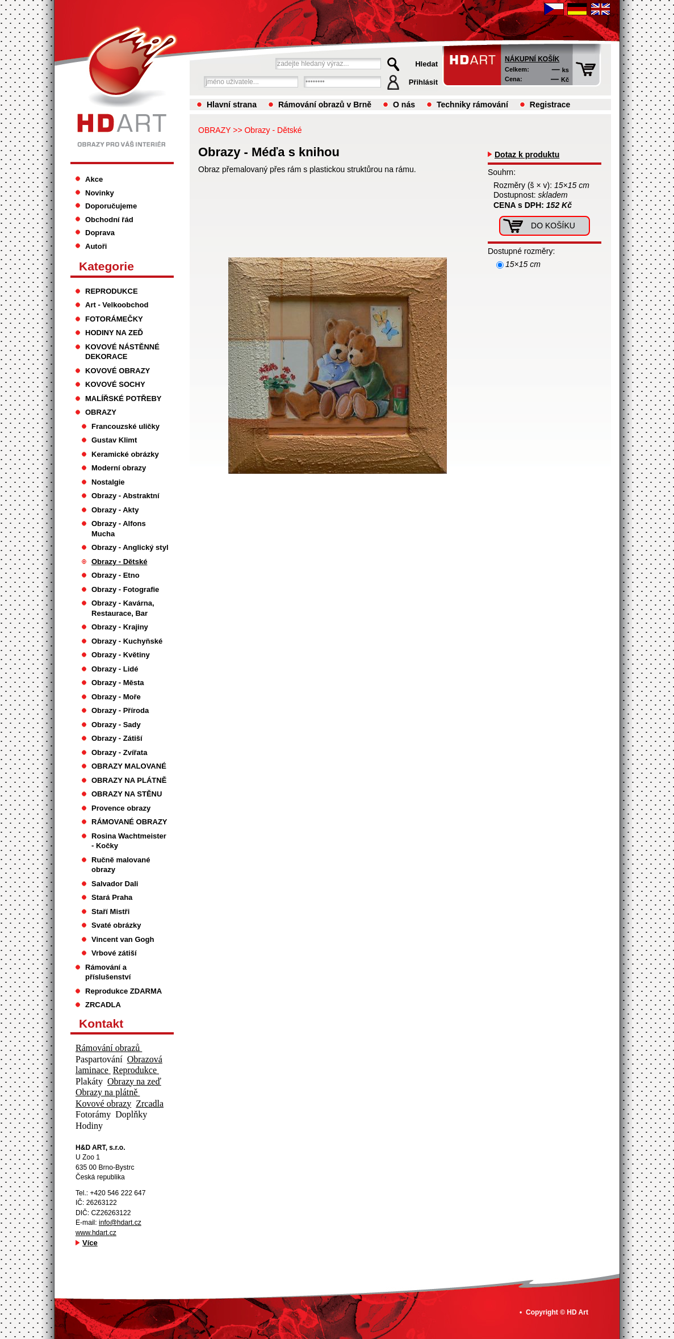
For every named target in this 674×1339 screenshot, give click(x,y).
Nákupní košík (532, 59)
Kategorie (106, 266)
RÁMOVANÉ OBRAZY (129, 821)
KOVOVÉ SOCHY (115, 384)
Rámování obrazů (109, 1048)
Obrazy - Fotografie (125, 589)
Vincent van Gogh (122, 939)
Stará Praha (111, 897)
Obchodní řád (109, 219)
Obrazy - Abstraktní (125, 495)
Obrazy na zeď (134, 1081)
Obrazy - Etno (115, 575)
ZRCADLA (103, 1004)
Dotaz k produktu (527, 154)
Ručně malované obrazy (120, 865)
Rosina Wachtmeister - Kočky (128, 841)
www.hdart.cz (96, 1233)
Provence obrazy (120, 808)
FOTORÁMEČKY (114, 319)
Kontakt (101, 1023)
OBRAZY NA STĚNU (126, 794)
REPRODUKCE (111, 291)
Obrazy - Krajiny (119, 627)
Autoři (96, 246)
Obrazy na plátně (108, 1092)
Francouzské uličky (125, 426)
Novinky (99, 193)
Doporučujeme (111, 206)
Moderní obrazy (118, 468)
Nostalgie (108, 482)
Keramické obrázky (125, 454)
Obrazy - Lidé (114, 669)
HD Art (577, 1312)
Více (90, 1242)
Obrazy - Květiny (120, 654)
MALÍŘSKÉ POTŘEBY (123, 398)
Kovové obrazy (103, 1103)
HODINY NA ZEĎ (114, 332)
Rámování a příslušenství (108, 972)
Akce (94, 179)
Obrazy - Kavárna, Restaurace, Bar (122, 608)
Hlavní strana (232, 104)
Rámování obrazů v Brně (324, 104)
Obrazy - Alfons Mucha (118, 528)
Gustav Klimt (114, 440)
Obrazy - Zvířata (119, 752)
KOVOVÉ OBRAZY (117, 370)
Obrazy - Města (117, 682)
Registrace (550, 104)
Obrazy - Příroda (120, 710)
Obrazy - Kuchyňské (126, 641)
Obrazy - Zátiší (117, 738)
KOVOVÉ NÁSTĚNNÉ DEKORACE (122, 352)
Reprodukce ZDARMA (123, 991)
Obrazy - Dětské (273, 130)
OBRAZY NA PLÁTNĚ (128, 780)
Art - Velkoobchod (116, 305)
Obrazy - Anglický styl (130, 547)
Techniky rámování (472, 104)
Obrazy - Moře (116, 697)
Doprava (100, 232)
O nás (404, 104)
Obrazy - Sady (116, 724)
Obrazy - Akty (115, 510)
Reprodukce (136, 1070)
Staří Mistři (110, 911)
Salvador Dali (114, 883)
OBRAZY (214, 130)
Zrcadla (150, 1103)
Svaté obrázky (116, 925)
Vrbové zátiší (114, 953)
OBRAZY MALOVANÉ (128, 766)
